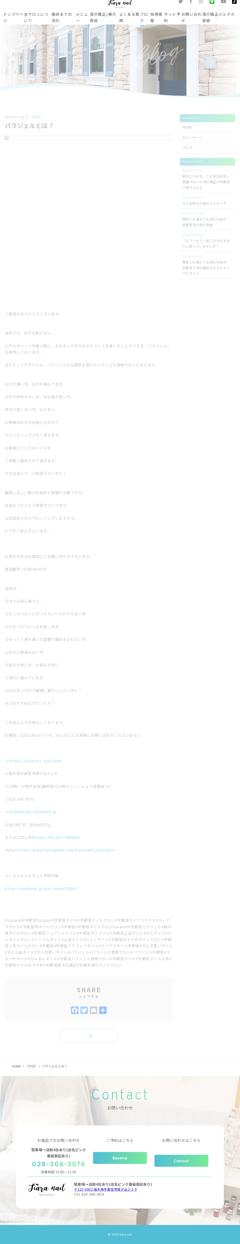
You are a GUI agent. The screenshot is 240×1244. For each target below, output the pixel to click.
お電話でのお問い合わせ (58, 1140)
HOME (16, 1066)
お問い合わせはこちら (181, 1140)
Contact (181, 1160)
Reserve (120, 1157)
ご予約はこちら (120, 1140)
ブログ (31, 1066)
